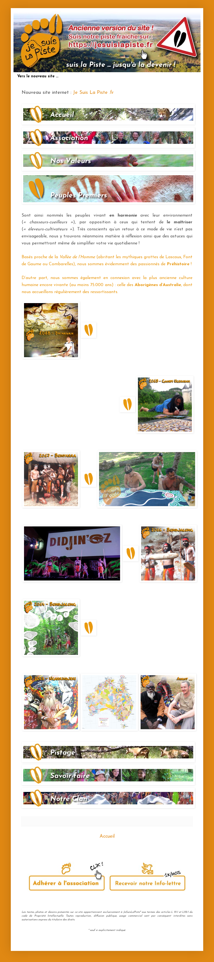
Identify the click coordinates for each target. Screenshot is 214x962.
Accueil (107, 836)
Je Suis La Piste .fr (93, 92)
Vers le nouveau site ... (37, 76)
